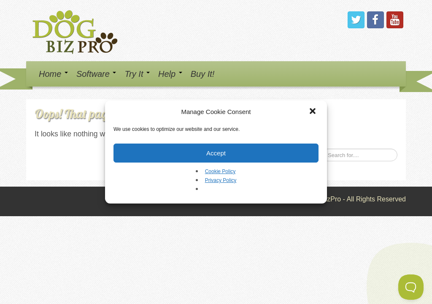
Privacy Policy (221, 180)
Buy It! (203, 74)
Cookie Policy (220, 171)
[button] (313, 112)
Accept (216, 153)
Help (170, 74)
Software (96, 74)
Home (53, 74)
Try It (137, 74)
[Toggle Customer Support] (411, 287)
